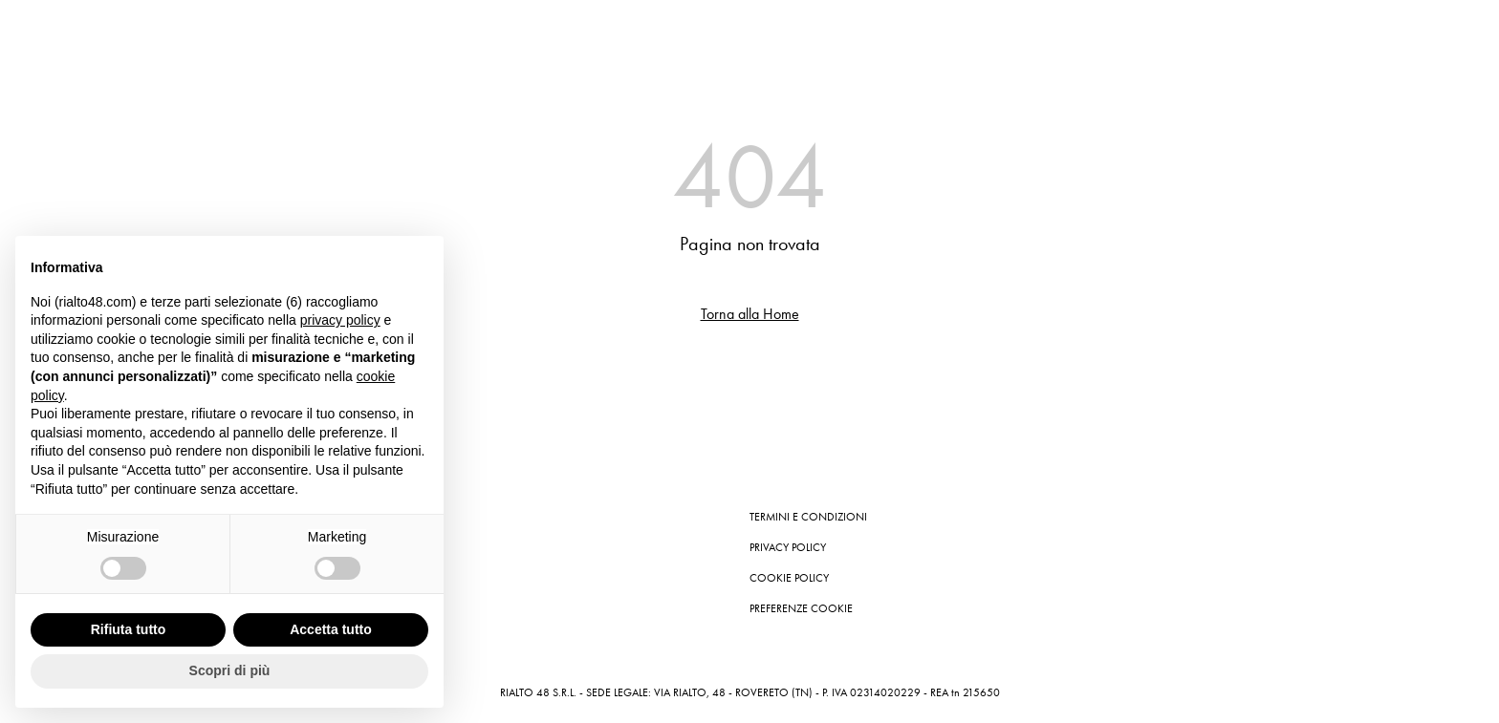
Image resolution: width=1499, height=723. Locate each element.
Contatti (330, 547)
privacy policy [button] (340, 320)
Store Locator (346, 577)
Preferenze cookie (801, 608)
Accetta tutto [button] (331, 629)
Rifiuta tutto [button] (128, 629)
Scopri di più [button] (230, 670)
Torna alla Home (750, 314)
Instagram (334, 516)
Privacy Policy (788, 547)
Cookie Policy (789, 577)
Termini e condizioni (808, 516)
